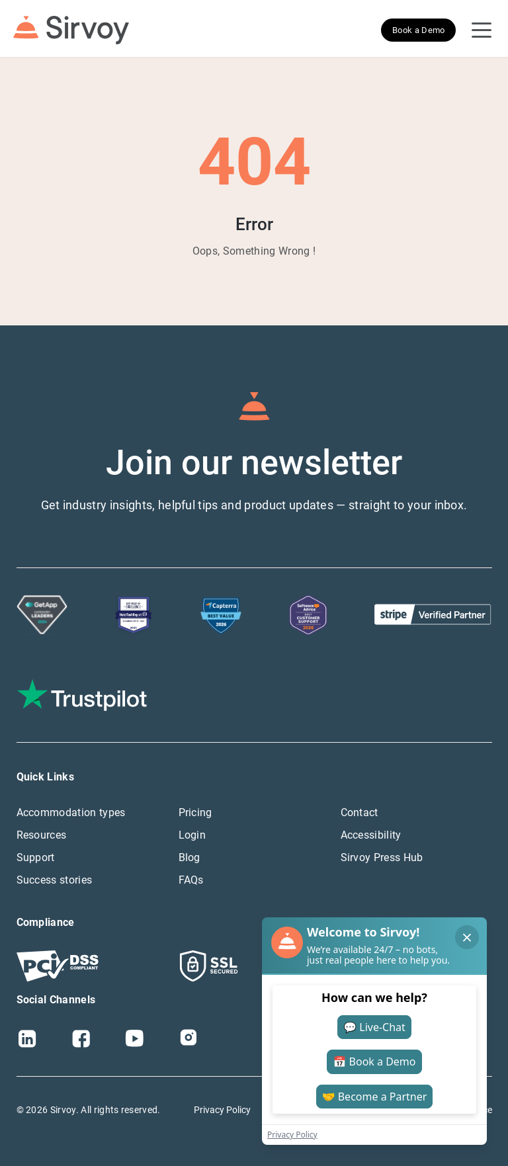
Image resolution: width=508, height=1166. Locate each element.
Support (36, 857)
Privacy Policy (222, 1109)
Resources (42, 835)
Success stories (55, 880)
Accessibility (371, 835)
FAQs (191, 880)
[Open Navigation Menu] (481, 30)
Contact (359, 812)
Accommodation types (71, 812)
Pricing (195, 812)
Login (192, 835)
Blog (189, 857)
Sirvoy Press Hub (382, 857)
